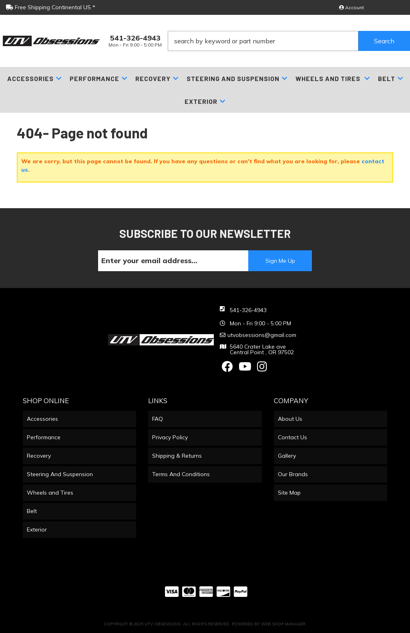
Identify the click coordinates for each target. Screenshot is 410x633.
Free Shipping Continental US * (50, 7)
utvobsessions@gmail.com (261, 335)
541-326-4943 (248, 310)
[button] (289, 41)
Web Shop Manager (283, 624)
